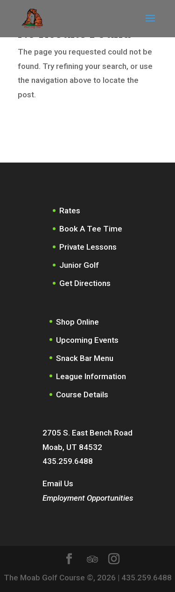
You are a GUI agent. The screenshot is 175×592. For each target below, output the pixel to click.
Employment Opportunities (87, 498)
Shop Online (77, 322)
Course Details (82, 394)
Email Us (57, 483)
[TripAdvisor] (92, 559)
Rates (69, 210)
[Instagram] (113, 560)
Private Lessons (88, 247)
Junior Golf (79, 265)
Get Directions (85, 283)
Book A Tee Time (90, 228)
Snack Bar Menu (84, 358)
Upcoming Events (87, 340)
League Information (91, 376)
